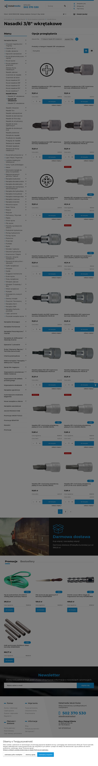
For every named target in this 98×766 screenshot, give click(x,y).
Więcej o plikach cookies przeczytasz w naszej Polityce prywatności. (25, 750)
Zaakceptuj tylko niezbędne (13, 754)
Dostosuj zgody (30, 754)
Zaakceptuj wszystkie (45, 754)
